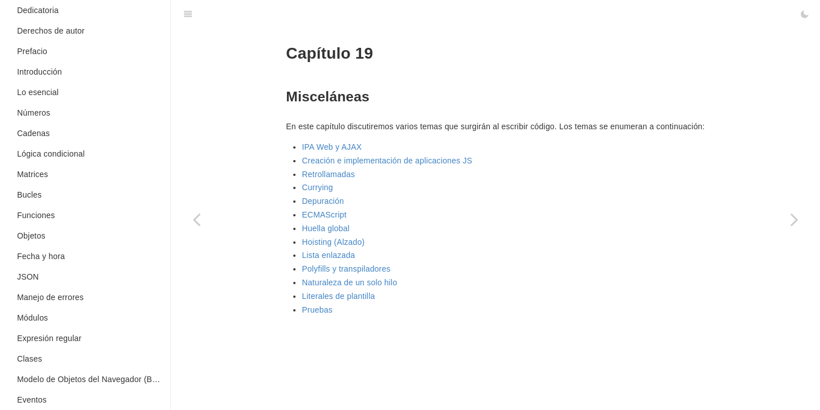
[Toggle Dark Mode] (804, 14)
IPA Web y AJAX (332, 146)
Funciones (36, 215)
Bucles (29, 194)
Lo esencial (38, 92)
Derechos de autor (51, 30)
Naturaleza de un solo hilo (349, 282)
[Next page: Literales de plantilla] (794, 219)
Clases (29, 358)
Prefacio (32, 51)
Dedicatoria (38, 10)
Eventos (32, 399)
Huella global (326, 228)
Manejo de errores (50, 297)
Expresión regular (49, 338)
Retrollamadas (328, 174)
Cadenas (33, 133)
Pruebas (317, 309)
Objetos (31, 235)
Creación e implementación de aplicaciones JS (387, 160)
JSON (28, 276)
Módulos (32, 317)
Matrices (32, 174)
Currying (317, 187)
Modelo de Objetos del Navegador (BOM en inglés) (93, 379)
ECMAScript (324, 214)
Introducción (39, 71)
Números (33, 112)
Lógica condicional (51, 153)
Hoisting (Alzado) (333, 242)
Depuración (323, 201)
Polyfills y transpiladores (346, 268)
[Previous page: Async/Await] (196, 219)
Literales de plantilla (338, 296)
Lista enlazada (328, 255)
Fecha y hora (41, 256)
